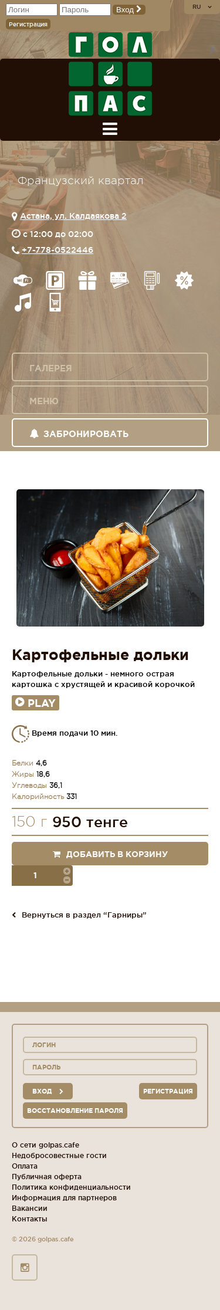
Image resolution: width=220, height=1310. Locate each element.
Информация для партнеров (64, 1197)
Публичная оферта (47, 1176)
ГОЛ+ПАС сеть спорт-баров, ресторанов (110, 74)
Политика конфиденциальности (71, 1187)
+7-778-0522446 (57, 250)
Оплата (25, 1166)
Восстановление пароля (75, 1110)
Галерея (50, 368)
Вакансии (30, 1208)
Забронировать (78, 434)
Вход (129, 9)
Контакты (30, 1219)
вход (47, 1091)
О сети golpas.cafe (45, 1145)
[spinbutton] (41, 875)
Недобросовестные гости (59, 1155)
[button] (67, 870)
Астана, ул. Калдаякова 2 (73, 216)
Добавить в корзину (110, 854)
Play (35, 703)
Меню (44, 401)
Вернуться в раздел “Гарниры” (79, 914)
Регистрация (28, 24)
